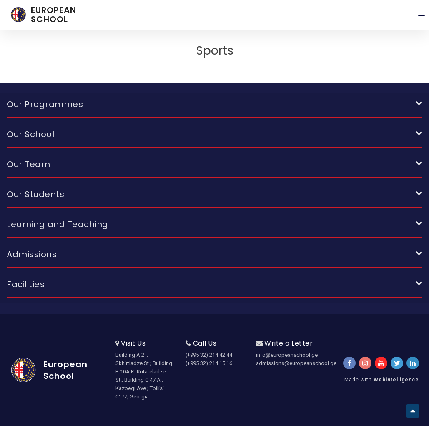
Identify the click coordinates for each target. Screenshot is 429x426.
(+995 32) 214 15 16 (209, 363)
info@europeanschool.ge (285, 355)
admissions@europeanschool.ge (285, 363)
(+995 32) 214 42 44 (209, 355)
